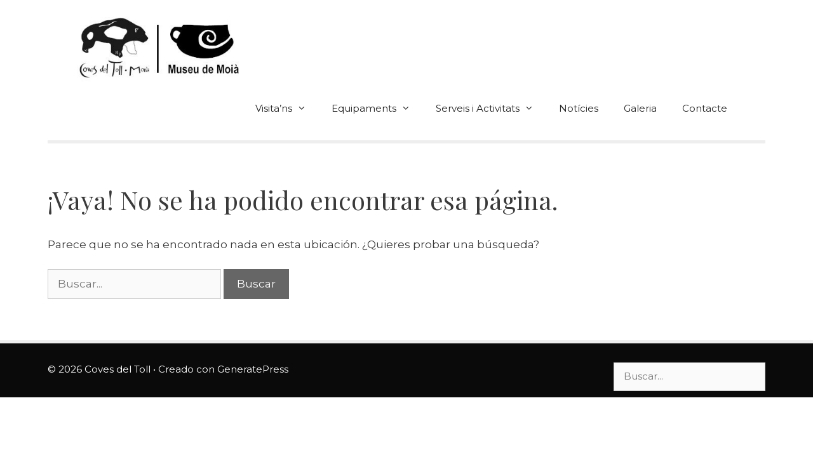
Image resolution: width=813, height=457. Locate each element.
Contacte (704, 108)
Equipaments (377, 108)
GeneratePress (252, 369)
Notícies (578, 108)
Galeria (640, 108)
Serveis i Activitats (491, 108)
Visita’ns (287, 108)
